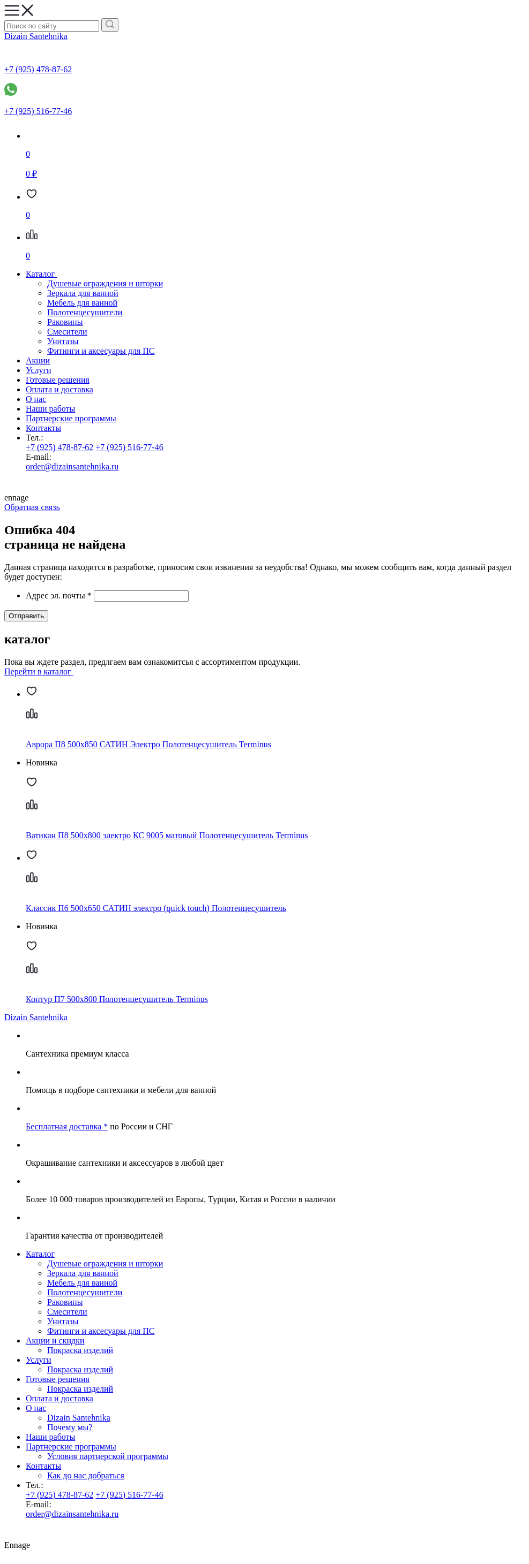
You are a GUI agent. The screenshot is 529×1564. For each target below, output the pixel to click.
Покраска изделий (80, 1350)
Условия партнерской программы (107, 1456)
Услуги (38, 370)
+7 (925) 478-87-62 (59, 447)
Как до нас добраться (85, 1475)
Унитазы (62, 341)
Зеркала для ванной (82, 293)
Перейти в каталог (43, 671)
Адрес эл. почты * (59, 595)
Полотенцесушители (84, 312)
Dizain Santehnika (36, 36)
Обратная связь (32, 507)
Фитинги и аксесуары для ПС (101, 350)
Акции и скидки (55, 1340)
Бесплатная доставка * (67, 1126)
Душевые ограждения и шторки (105, 283)
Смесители (67, 331)
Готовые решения (58, 379)
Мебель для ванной (82, 302)
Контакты (43, 427)
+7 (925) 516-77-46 (129, 447)
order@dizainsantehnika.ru (72, 466)
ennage (264, 491)
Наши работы (50, 408)
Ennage (264, 1539)
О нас (36, 399)
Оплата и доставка (59, 389)
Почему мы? (69, 1427)
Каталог (40, 1253)
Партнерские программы (71, 418)
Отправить (26, 616)
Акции (38, 360)
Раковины (65, 322)
